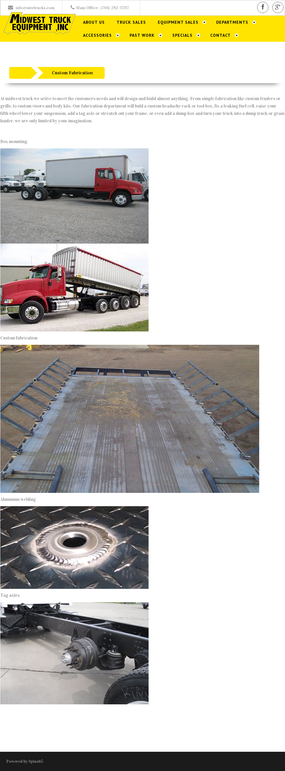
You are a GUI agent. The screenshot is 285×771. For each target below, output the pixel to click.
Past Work (142, 35)
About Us (94, 22)
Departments (232, 22)
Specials (182, 35)
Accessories (97, 35)
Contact (220, 35)
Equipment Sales (178, 22)
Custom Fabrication (72, 73)
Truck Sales (131, 22)
